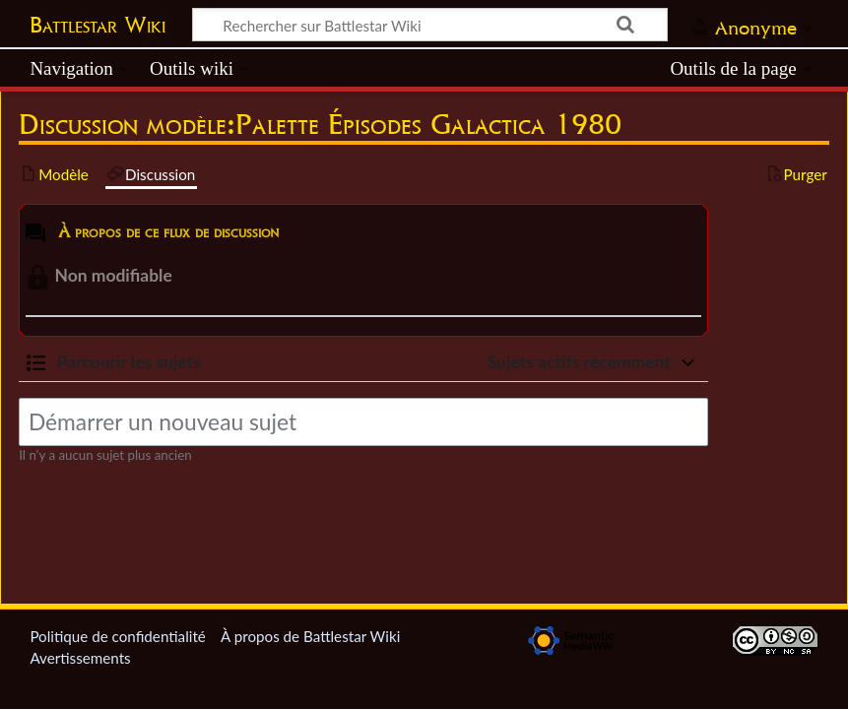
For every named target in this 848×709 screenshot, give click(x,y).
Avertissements (80, 658)
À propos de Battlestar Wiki (310, 636)
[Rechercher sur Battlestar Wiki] (430, 24)
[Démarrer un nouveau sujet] (363, 422)
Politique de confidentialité (117, 636)
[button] (113, 363)
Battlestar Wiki (97, 24)
